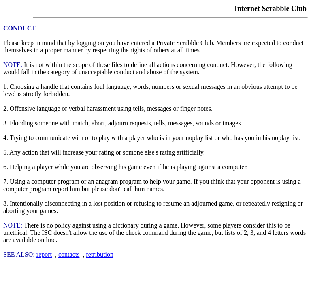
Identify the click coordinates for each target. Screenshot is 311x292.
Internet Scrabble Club (270, 8)
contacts (68, 254)
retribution (99, 254)
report (44, 254)
